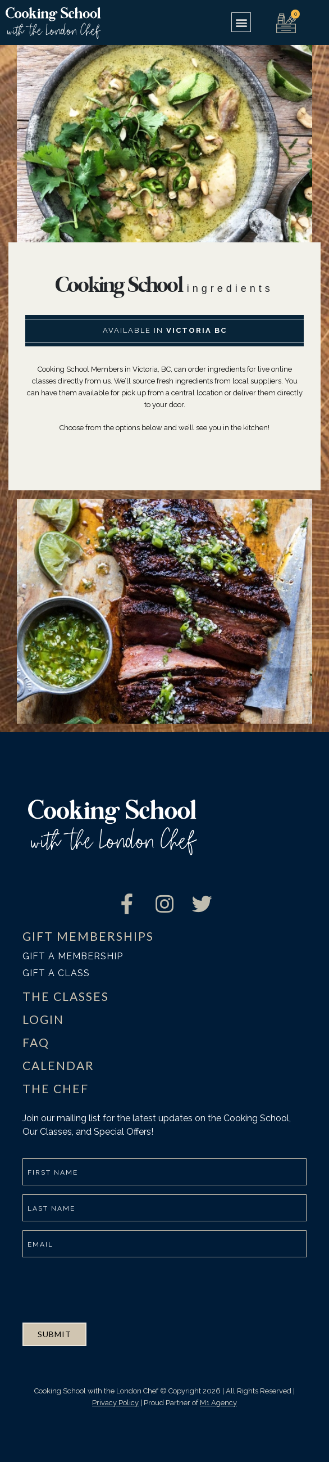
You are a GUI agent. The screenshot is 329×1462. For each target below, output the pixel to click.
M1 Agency (218, 1402)
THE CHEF (55, 1088)
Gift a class (56, 973)
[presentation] (107, 1288)
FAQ (35, 1042)
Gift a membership (72, 956)
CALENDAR (58, 1065)
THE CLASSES (65, 996)
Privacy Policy (115, 1402)
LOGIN (43, 1019)
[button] (241, 22)
